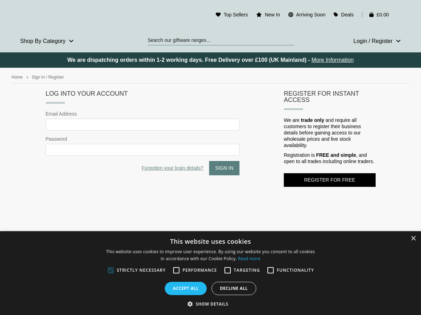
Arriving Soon (310, 14)
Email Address (61, 114)
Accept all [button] (186, 288)
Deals (347, 14)
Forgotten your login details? (173, 168)
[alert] (210, 273)
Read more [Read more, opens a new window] (249, 259)
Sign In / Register (48, 77)
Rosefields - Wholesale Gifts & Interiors (57, 16)
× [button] (413, 238)
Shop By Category (47, 41)
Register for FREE (329, 180)
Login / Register (377, 41)
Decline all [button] (234, 288)
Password (56, 139)
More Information (332, 60)
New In (272, 14)
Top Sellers (236, 14)
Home (17, 77)
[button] (210, 303)
